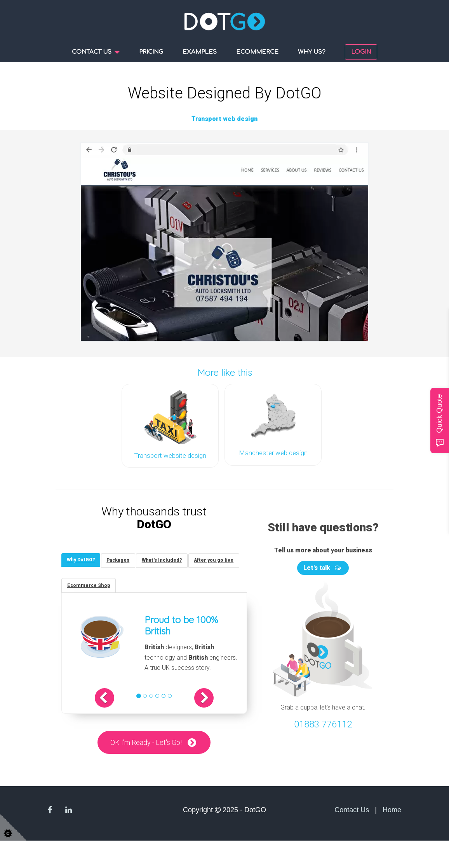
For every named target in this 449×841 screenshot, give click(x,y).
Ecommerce (257, 52)
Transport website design (170, 455)
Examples (200, 52)
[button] (108, 698)
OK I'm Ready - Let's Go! (146, 742)
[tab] (81, 559)
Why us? (311, 52)
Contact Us (351, 810)
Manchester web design (273, 452)
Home (392, 810)
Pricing (151, 52)
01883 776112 (323, 723)
